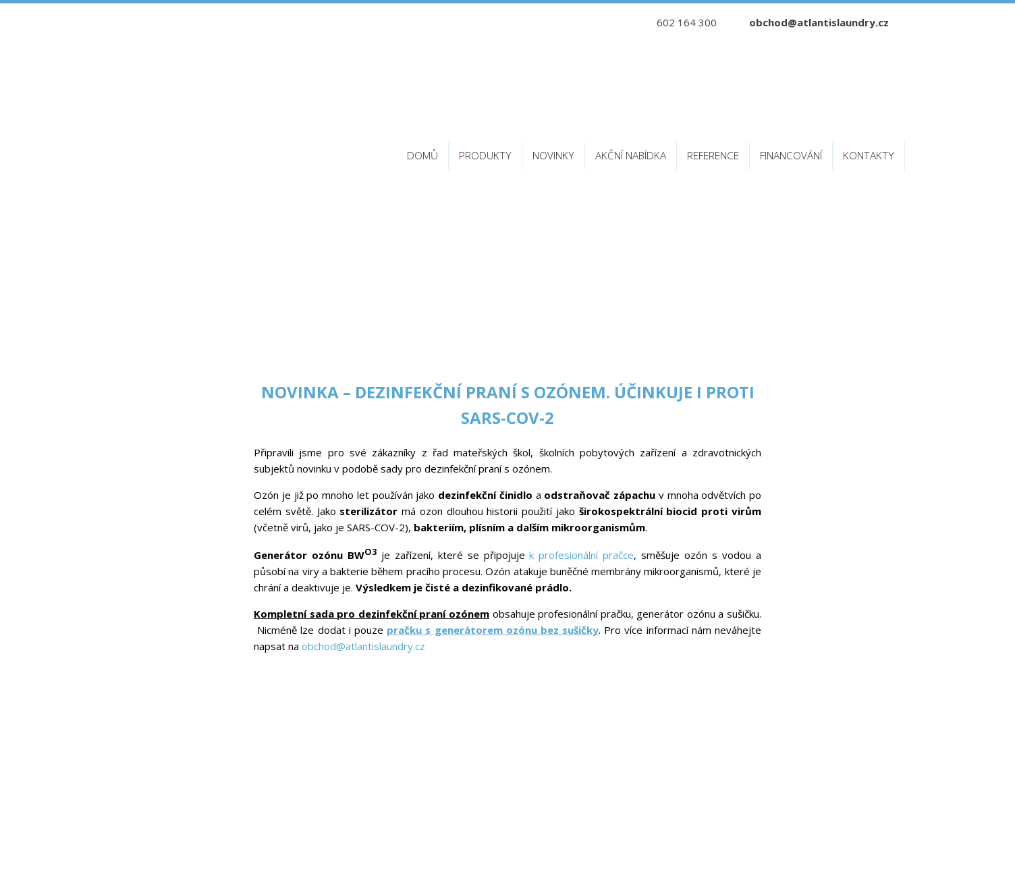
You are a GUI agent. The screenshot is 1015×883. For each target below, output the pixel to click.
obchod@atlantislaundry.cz (819, 22)
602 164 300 (687, 22)
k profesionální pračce (581, 555)
